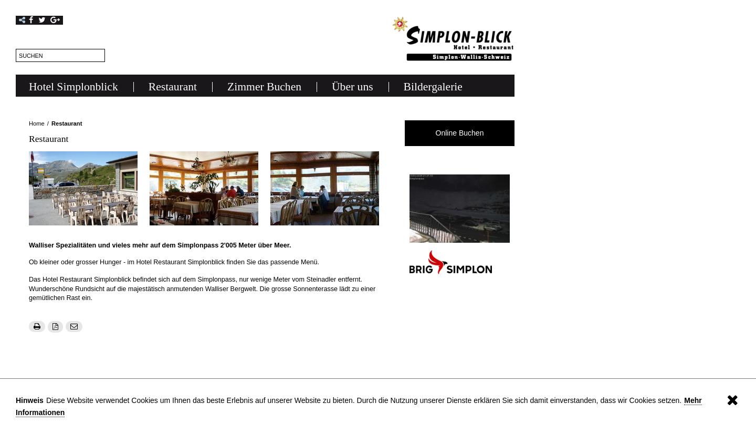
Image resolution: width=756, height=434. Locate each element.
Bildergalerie (433, 86)
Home (37, 123)
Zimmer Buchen (264, 86)
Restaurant (173, 86)
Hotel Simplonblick (73, 86)
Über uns (352, 86)
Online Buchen (460, 133)
